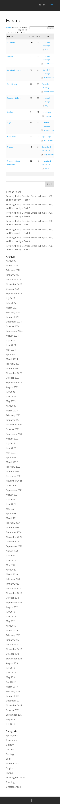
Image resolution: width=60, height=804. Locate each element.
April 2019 (11, 625)
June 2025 (11, 302)
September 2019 (14, 602)
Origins (9, 768)
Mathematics (12, 763)
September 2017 (14, 714)
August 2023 (12, 387)
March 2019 (12, 630)
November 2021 (14, 480)
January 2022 (12, 471)
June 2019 (11, 616)
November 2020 (14, 537)
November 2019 (14, 593)
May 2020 (11, 565)
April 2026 (11, 260)
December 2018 (14, 644)
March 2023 (12, 410)
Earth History (12, 84)
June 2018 (11, 672)
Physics (10, 147)
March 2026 (12, 265)
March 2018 (12, 686)
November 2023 (14, 373)
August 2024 (12, 335)
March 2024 (12, 359)
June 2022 (11, 448)
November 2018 (14, 649)
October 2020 (12, 541)
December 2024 (14, 321)
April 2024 (11, 354)
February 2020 (13, 579)
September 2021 (14, 490)
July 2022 (10, 443)
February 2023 (13, 415)
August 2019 (12, 607)
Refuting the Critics (15, 777)
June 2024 (11, 345)
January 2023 (12, 419)
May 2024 (11, 349)
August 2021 (12, 494)
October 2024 (12, 326)
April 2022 (11, 457)
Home (8, 27)
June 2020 (11, 560)
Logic (9, 122)
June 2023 (11, 396)
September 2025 (14, 293)
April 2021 (11, 513)
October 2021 (12, 485)
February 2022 (13, 466)
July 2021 (10, 499)
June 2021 (11, 504)
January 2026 (12, 274)
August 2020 (12, 550)
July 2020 (10, 555)
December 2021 (14, 476)
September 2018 (14, 658)
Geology (10, 112)
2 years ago (46, 136)
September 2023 (14, 382)
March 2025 (12, 307)
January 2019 (12, 639)
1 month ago (46, 112)
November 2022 (14, 424)
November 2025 (14, 284)
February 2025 (13, 312)
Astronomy (11, 42)
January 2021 (12, 527)
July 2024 (10, 340)
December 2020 (14, 532)
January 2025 (12, 317)
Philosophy (11, 136)
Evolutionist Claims (14, 98)
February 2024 (13, 363)
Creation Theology (14, 70)
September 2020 (14, 546)
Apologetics (12, 735)
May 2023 (11, 401)
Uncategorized (13, 786)
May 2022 (11, 452)
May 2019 (11, 621)
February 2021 (13, 522)
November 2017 (14, 705)
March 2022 (12, 462)
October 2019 (12, 597)
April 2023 (11, 405)
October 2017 (12, 710)
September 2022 (14, 434)
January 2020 (12, 583)
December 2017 (14, 700)
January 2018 (12, 696)
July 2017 (10, 724)
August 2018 (12, 663)
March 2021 (12, 518)
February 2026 (13, 270)
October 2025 (12, 289)
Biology (10, 56)
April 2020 (11, 569)
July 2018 (10, 667)
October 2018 (12, 653)
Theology (11, 782)
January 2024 (12, 368)
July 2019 (10, 611)
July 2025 (10, 298)
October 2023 (12, 377)
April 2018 (11, 682)
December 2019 (14, 588)
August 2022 (12, 438)
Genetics (10, 749)
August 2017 (12, 719)
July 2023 (10, 391)
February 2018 (13, 691)
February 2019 (13, 635)
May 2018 (11, 677)
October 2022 (12, 429)
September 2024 (14, 331)
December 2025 (14, 279)
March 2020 (12, 574)
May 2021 (11, 508)
